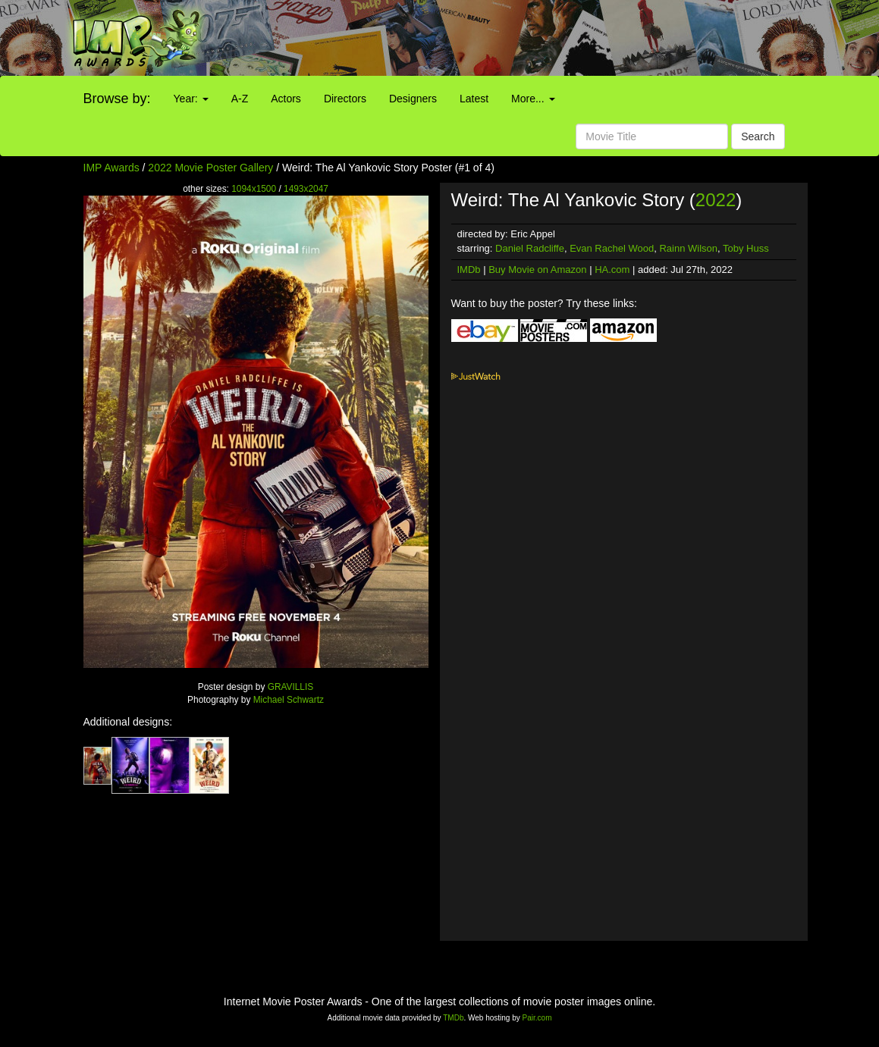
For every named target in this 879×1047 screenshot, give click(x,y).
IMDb (469, 269)
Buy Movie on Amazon (537, 269)
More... (532, 98)
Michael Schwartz (288, 699)
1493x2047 (306, 188)
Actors (286, 98)
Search (757, 136)
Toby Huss (746, 248)
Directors (345, 98)
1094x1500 (253, 188)
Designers (413, 98)
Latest (474, 98)
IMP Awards (111, 167)
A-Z (240, 98)
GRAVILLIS (291, 687)
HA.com (612, 269)
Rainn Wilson (688, 248)
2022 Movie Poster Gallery (210, 167)
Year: (191, 98)
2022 (715, 200)
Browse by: (117, 98)
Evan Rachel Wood (612, 248)
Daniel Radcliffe (529, 248)
